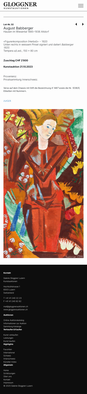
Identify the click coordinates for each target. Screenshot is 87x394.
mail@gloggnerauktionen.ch (15, 306)
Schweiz (7, 355)
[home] (24, 7)
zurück (7, 100)
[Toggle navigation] (81, 5)
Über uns (7, 376)
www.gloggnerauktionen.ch (15, 309)
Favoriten (7, 349)
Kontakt (6, 379)
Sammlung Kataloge (12, 326)
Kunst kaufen (9, 341)
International (9, 352)
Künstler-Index (9, 362)
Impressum (8, 382)
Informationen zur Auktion (14, 323)
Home (6, 370)
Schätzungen (9, 373)
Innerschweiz (9, 358)
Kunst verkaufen (10, 335)
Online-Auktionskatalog (13, 320)
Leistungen (8, 338)
